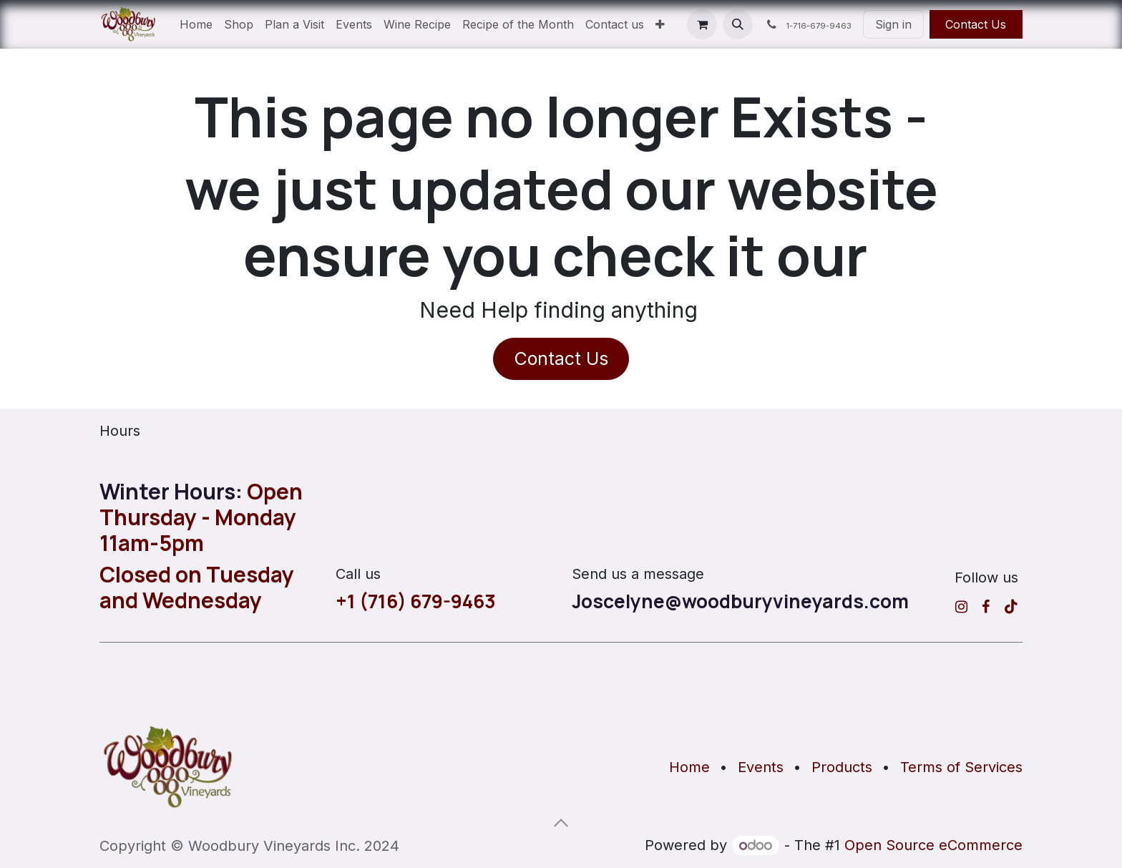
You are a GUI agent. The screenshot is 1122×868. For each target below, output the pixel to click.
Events (761, 767)
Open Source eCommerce (933, 845)
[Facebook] (985, 607)
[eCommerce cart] (702, 24)
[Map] (561, 683)
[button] (738, 24)
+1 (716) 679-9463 (416, 601)
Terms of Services (961, 767)
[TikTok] (1011, 607)
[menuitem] (196, 24)
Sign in (893, 24)
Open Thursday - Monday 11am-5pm (201, 517)
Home (689, 767)
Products (841, 767)
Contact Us (975, 24)
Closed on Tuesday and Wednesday (196, 587)
